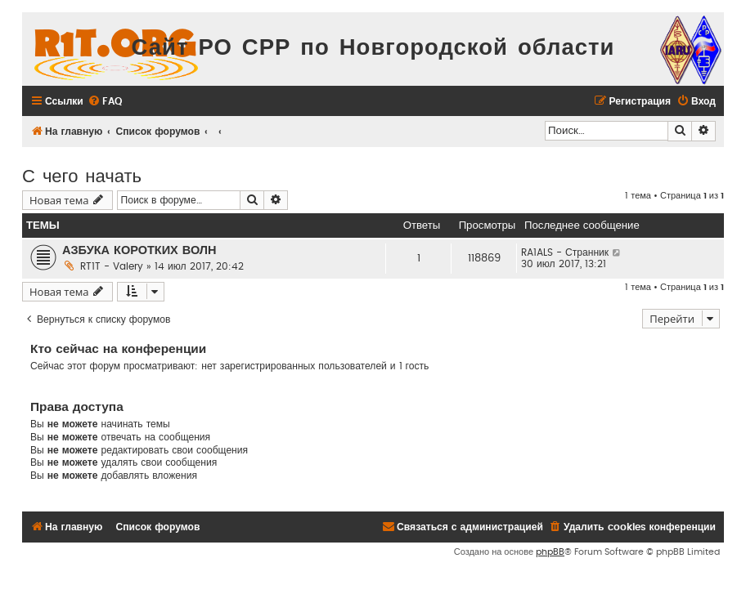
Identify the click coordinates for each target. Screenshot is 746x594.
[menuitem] (105, 102)
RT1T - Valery (111, 266)
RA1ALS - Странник (565, 252)
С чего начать (82, 174)
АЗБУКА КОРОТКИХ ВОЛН (139, 250)
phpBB (550, 551)
